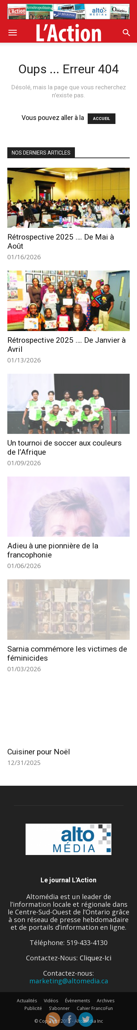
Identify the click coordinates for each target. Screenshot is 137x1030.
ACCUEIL (101, 118)
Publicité (33, 1008)
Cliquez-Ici (95, 957)
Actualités (27, 1001)
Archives (105, 1001)
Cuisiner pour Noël (38, 751)
